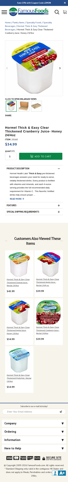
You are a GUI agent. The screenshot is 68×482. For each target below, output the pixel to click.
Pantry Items (18, 22)
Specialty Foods (33, 22)
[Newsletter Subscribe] (63, 412)
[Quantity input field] (11, 156)
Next (60, 68)
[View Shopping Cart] (65, 11)
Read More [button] (16, 198)
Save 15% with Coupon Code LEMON (34, 3)
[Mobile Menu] (4, 12)
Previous (7, 68)
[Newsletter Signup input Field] (31, 411)
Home (8, 22)
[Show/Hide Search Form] (57, 12)
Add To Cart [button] (40, 156)
